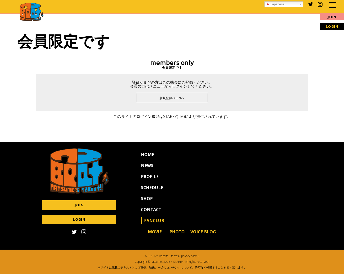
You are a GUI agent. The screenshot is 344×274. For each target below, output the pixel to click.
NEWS (147, 169)
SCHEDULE (152, 191)
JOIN (332, 17)
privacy (185, 256)
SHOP (147, 202)
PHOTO (177, 235)
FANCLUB (154, 224)
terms (175, 256)
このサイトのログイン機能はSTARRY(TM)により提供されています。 (172, 116)
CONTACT (151, 213)
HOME (147, 158)
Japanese (275, 4)
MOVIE (155, 235)
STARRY (152, 256)
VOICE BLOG (203, 235)
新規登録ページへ (172, 98)
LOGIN (332, 26)
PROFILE (150, 180)
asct (195, 256)
